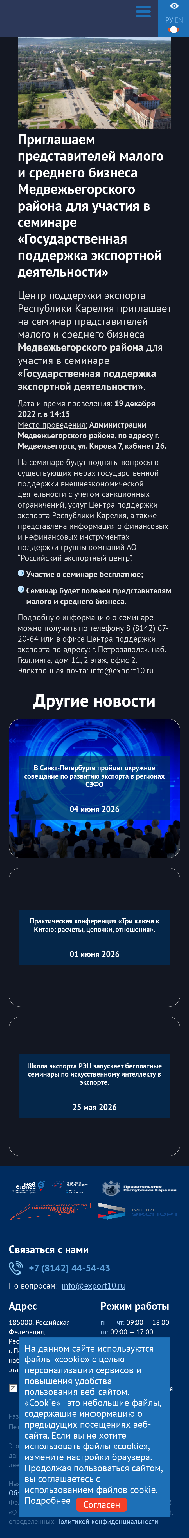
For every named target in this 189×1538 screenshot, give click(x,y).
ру (169, 19)
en (179, 19)
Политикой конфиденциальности (107, 1521)
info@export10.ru (93, 1286)
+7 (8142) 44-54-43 (59, 1268)
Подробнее (47, 1500)
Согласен (101, 1504)
